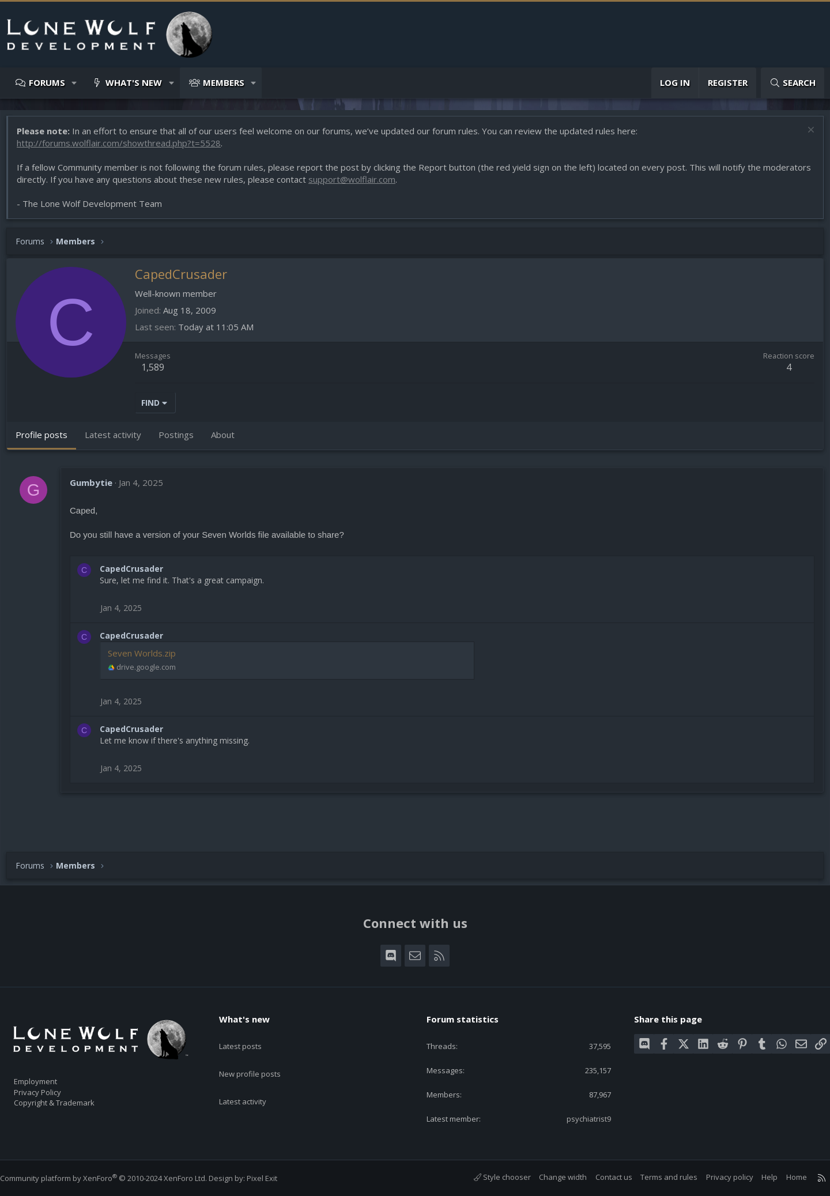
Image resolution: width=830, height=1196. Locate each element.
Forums (47, 82)
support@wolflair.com (407, 185)
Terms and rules (657, 1177)
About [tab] (228, 440)
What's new (133, 82)
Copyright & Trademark (72, 1098)
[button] (74, 82)
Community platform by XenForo (115, 1179)
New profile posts (261, 1056)
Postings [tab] (181, 440)
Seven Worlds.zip (148, 659)
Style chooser (490, 1177)
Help (758, 1177)
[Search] (792, 82)
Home (785, 1177)
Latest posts (250, 1033)
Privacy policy (718, 1177)
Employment (50, 1074)
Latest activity (253, 1078)
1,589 (158, 373)
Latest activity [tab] (118, 440)
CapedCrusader (137, 574)
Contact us (602, 1177)
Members (223, 82)
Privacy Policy (52, 1086)
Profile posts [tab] (47, 440)
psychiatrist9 (579, 1118)
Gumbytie (97, 488)
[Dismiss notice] (804, 137)
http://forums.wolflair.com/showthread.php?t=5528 (124, 148)
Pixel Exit (273, 1179)
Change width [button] (551, 1177)
